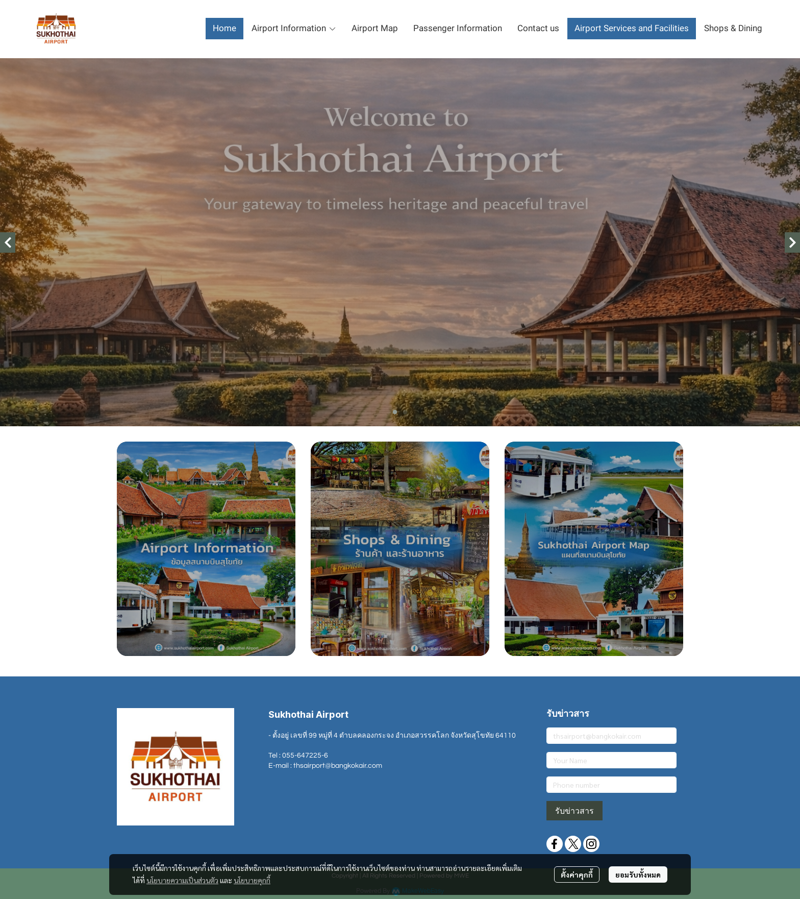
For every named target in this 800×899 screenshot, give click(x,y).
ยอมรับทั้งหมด (638, 874)
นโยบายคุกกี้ (252, 880)
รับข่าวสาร (574, 811)
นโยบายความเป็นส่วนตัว (182, 880)
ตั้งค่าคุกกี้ (577, 874)
